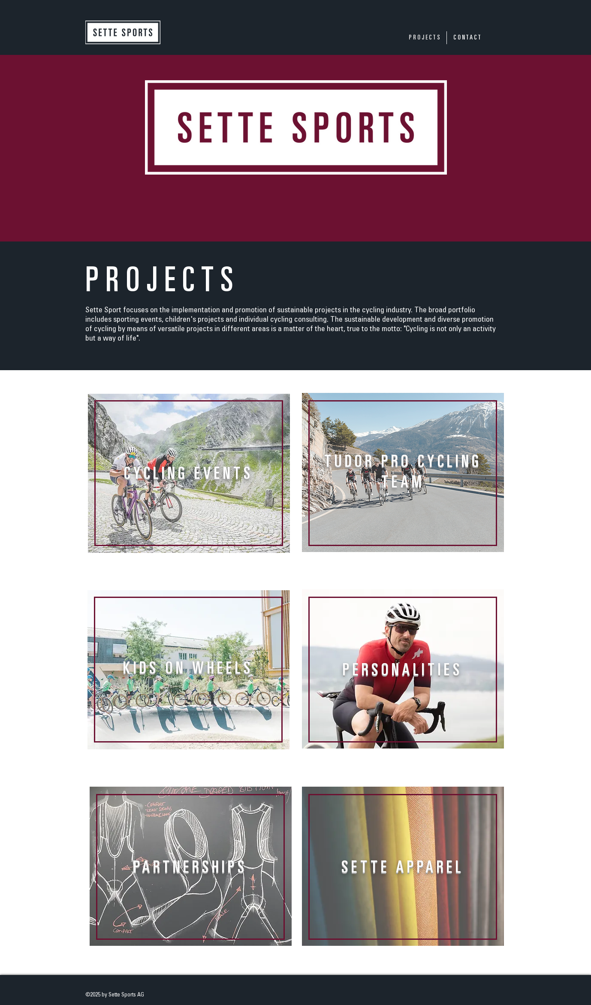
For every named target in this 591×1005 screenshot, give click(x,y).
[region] (189, 484)
